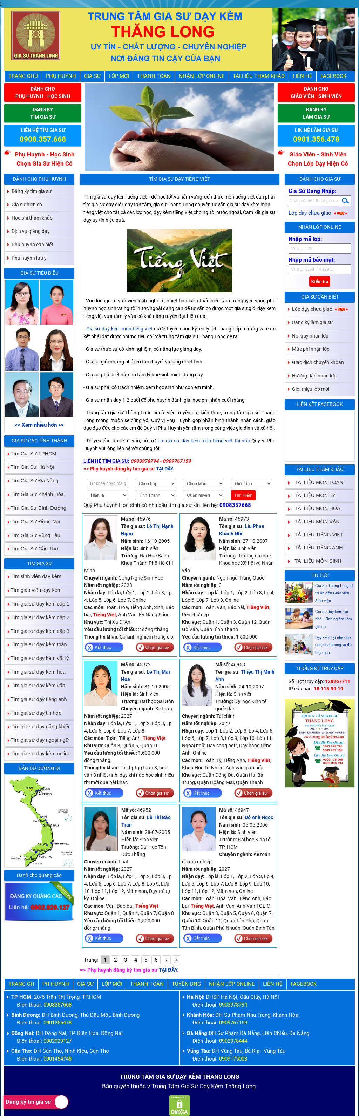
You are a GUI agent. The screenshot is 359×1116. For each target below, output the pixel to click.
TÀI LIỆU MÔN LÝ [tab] (312, 495)
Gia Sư (92, 76)
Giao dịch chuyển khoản (318, 362)
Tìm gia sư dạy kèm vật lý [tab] (37, 658)
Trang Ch (21, 984)
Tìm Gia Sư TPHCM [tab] (30, 453)
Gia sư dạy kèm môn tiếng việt (119, 329)
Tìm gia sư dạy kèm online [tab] (37, 754)
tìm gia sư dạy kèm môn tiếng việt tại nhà (203, 440)
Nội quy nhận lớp (310, 336)
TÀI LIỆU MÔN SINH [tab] (315, 561)
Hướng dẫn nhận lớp (314, 376)
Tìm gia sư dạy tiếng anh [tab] (36, 699)
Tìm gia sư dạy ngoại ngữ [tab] (37, 740)
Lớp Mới (119, 76)
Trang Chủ (23, 76)
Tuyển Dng (186, 984)
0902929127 (57, 1041)
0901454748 (57, 1059)
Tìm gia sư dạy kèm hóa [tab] (35, 672)
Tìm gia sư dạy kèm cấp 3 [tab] (37, 631)
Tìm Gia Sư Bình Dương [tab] (35, 508)
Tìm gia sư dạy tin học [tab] (33, 713)
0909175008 (233, 1059)
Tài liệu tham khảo (259, 76)
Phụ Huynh (61, 76)
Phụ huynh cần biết (32, 244)
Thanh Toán (154, 76)
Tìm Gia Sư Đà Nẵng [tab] (31, 481)
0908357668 (235, 505)
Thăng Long (240, 1086)
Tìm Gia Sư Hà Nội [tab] (29, 467)
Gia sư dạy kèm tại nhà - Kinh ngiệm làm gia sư (333, 627)
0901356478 (57, 1023)
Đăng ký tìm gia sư (32, 191)
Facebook (333, 76)
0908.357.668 (43, 139)
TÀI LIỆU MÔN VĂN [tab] (314, 521)
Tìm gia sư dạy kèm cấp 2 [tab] (37, 617)
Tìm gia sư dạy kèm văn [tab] (35, 685)
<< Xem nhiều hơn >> (39, 425)
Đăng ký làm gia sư (312, 322)
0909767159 (233, 1023)
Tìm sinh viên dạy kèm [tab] (33, 577)
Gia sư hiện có (27, 204)
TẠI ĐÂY (168, 970)
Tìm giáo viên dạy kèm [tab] (33, 590)
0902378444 (233, 1041)
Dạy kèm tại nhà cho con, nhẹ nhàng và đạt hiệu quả (334, 653)
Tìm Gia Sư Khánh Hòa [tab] (34, 494)
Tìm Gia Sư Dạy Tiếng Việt (179, 179)
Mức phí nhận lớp (311, 349)
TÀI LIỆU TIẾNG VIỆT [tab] (316, 534)
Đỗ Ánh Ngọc (259, 817)
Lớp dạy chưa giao (318, 213)
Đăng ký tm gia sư (37, 1102)
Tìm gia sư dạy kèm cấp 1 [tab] (37, 604)
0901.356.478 (316, 139)
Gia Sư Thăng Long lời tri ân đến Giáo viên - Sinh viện (334, 601)
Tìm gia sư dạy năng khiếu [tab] (38, 726)
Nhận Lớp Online (202, 76)
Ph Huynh (55, 984)
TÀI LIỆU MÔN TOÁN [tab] (316, 482)
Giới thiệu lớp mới (310, 389)
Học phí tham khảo (32, 218)
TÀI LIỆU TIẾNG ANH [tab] (316, 548)
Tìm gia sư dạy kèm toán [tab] (36, 645)
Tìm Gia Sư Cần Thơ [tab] (31, 549)
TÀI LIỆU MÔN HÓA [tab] (314, 509)
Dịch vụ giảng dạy (31, 231)
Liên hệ (302, 76)
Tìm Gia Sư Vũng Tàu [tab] (32, 535)
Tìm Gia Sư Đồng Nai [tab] (32, 521)
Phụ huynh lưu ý (29, 258)
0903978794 (233, 1005)
